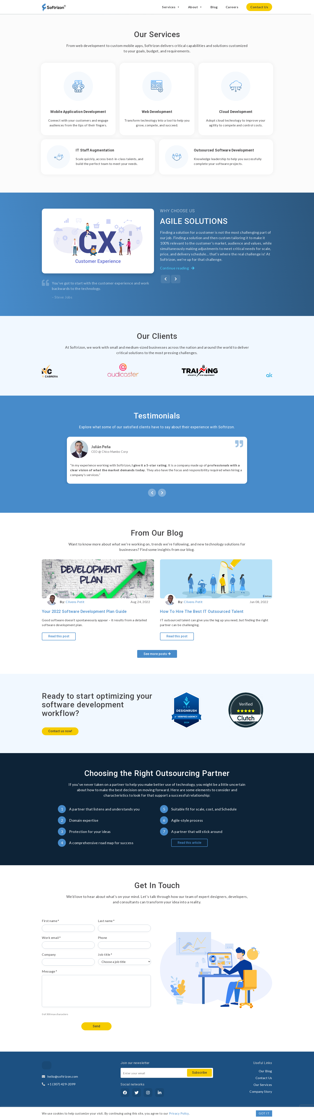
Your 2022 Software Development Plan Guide (84, 611)
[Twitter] (136, 1092)
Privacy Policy (179, 1113)
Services (171, 7)
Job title (105, 954)
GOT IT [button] (264, 1113)
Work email (51, 937)
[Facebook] (125, 1092)
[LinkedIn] (159, 1092)
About (195, 7)
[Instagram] (148, 1092)
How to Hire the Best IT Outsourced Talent (202, 611)
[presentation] (165, 279)
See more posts (157, 654)
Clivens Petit (75, 602)
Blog (214, 7)
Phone (102, 937)
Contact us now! (60, 731)
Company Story (261, 1091)
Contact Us (259, 7)
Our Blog (265, 1071)
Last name (106, 921)
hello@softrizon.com (60, 1076)
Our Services (263, 1084)
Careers (232, 7)
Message (49, 971)
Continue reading (177, 268)
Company (49, 954)
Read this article (189, 843)
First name (50, 921)
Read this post (58, 636)
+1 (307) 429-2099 (58, 1084)
